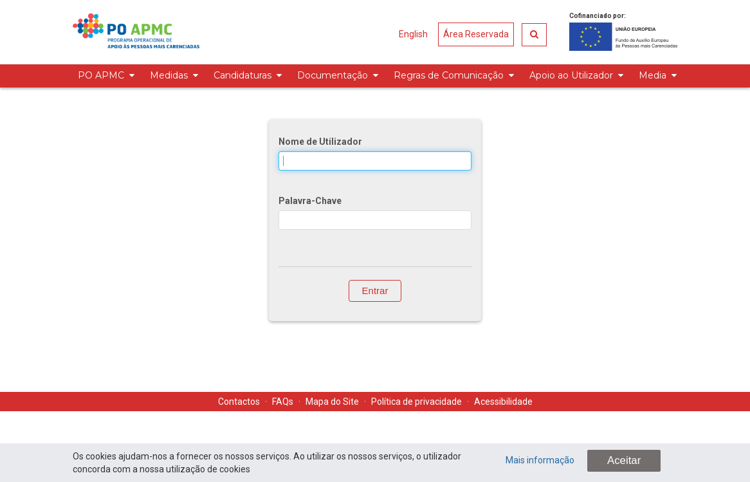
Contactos (239, 401)
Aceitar (624, 460)
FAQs (282, 401)
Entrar (375, 290)
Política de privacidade (416, 401)
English (413, 34)
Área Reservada (476, 34)
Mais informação (540, 460)
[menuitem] (104, 76)
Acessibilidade (503, 401)
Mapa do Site (332, 401)
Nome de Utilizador (320, 141)
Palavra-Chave (310, 201)
